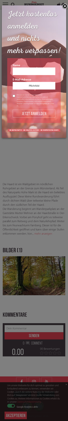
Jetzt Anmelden (34, 113)
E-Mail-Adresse (34, 84)
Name (34, 69)
